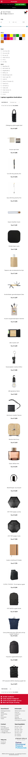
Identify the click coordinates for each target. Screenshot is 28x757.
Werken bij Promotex (20, 710)
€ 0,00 (26, 10)
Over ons (17, 712)
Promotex (14, 1)
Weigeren (14, 7)
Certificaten (18, 714)
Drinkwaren (3, 717)
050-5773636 (6, 12)
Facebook (3, 742)
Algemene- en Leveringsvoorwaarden (20, 719)
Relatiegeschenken (5, 710)
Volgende (15, 105)
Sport (2, 715)
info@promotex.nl (8, 13)
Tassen (2, 718)
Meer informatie (10, 4)
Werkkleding (4, 714)
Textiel (2, 712)
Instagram (3, 743)
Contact (17, 715)
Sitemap (17, 717)
